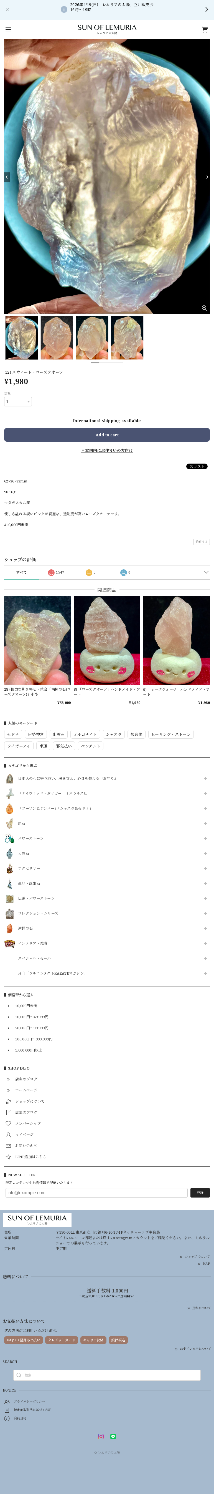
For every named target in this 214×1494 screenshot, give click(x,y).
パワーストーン (31, 838)
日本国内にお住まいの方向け (107, 450)
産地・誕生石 (29, 883)
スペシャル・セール (34, 958)
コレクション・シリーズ (38, 913)
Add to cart (107, 434)
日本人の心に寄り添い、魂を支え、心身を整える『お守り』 (68, 778)
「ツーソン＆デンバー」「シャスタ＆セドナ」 (55, 808)
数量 (7, 393)
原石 (22, 823)
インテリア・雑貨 (32, 943)
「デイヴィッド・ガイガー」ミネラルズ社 (53, 793)
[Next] (207, 177)
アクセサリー (29, 868)
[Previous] (7, 177)
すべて (21, 572)
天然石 (23, 853)
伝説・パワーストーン (36, 898)
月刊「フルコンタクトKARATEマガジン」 (52, 973)
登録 (200, 1192)
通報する (201, 542)
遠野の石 (25, 928)
